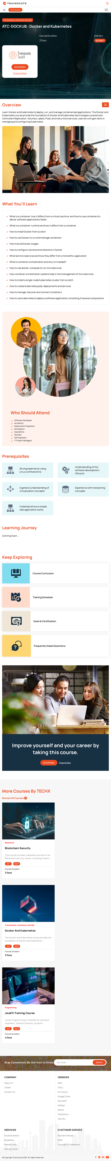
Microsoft (62, 1100)
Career (7, 1087)
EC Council (63, 1092)
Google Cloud (64, 1096)
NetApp (61, 1105)
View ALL (62, 1118)
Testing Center (11, 1149)
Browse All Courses (14, 798)
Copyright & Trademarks (69, 1144)
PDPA (60, 1140)
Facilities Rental (11, 1135)
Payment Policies (65, 1135)
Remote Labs (10, 1144)
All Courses (15, 10)
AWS (60, 1083)
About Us (8, 1083)
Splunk (61, 1109)
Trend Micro (63, 1114)
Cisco (60, 1087)
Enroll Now (19, 66)
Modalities (9, 1140)
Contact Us (9, 1092)
